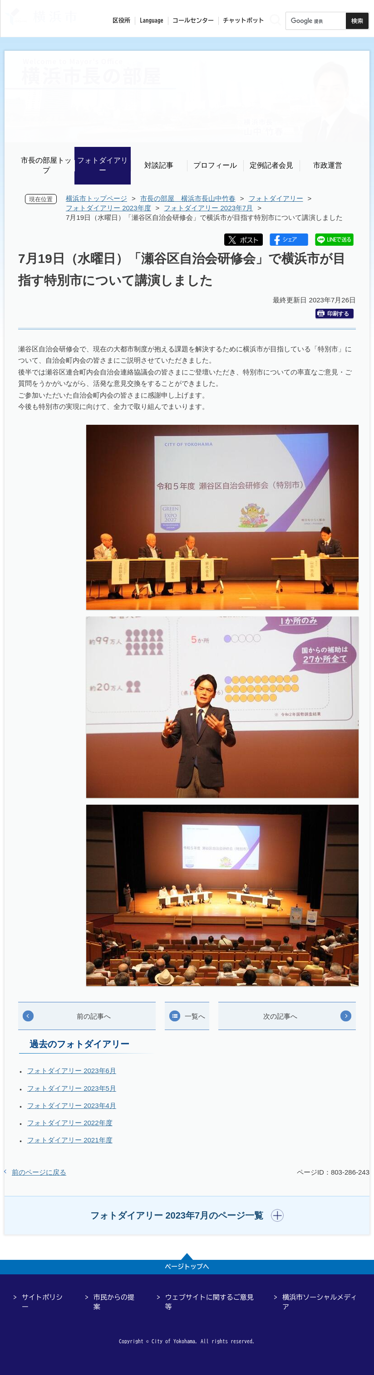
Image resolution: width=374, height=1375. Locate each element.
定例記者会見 (271, 165)
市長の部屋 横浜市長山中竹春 (188, 198)
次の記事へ (280, 1016)
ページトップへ (187, 1266)
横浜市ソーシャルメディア (319, 1302)
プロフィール (215, 165)
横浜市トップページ (96, 198)
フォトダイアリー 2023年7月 (208, 208)
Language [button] (151, 21)
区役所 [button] (121, 21)
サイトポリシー (42, 1302)
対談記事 (158, 165)
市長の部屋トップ (46, 165)
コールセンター (193, 21)
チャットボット (243, 21)
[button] (187, 1215)
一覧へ (195, 1016)
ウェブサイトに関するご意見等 (209, 1302)
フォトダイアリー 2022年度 (70, 1123)
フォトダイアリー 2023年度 (108, 208)
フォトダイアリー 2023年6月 (71, 1070)
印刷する (333, 313)
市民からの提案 (114, 1302)
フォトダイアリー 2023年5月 (71, 1088)
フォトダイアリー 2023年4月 (71, 1105)
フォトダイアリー (102, 165)
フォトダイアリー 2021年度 (70, 1140)
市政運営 (327, 165)
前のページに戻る (39, 1172)
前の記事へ (94, 1016)
